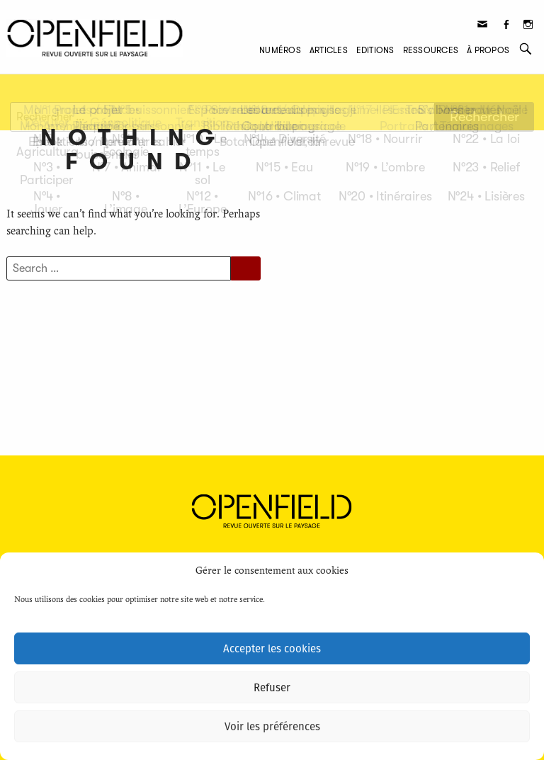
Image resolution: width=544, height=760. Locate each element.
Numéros (280, 50)
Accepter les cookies (272, 648)
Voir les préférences (272, 726)
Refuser (272, 687)
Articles (329, 50)
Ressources (430, 50)
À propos (488, 50)
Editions (375, 50)
